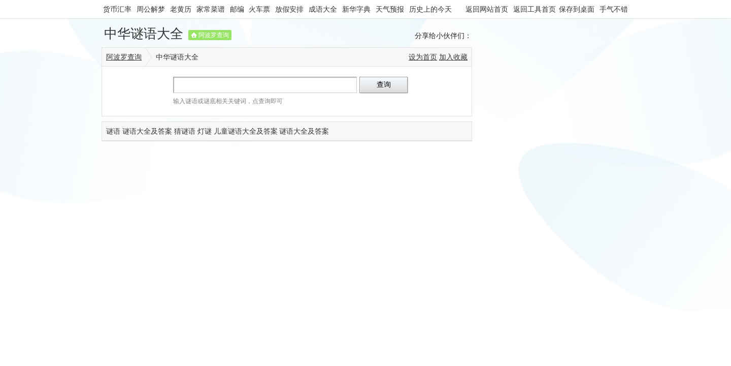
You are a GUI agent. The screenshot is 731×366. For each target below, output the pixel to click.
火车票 (259, 9)
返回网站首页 (487, 9)
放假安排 (289, 9)
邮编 (237, 9)
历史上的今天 (430, 9)
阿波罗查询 (213, 35)
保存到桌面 (576, 9)
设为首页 (423, 57)
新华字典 (356, 9)
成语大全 (323, 9)
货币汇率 (117, 9)
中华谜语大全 (143, 33)
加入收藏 (453, 57)
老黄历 (180, 9)
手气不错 (614, 9)
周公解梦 (151, 9)
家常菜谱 (210, 9)
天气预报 (390, 9)
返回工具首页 (534, 9)
